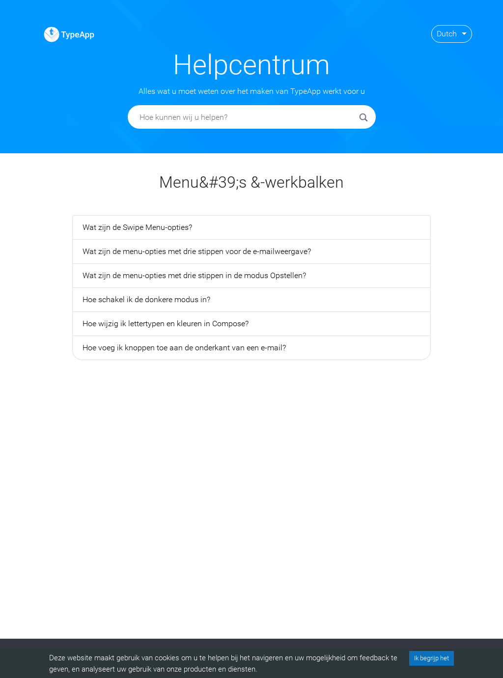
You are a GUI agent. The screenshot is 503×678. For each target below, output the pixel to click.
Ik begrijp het (431, 658)
